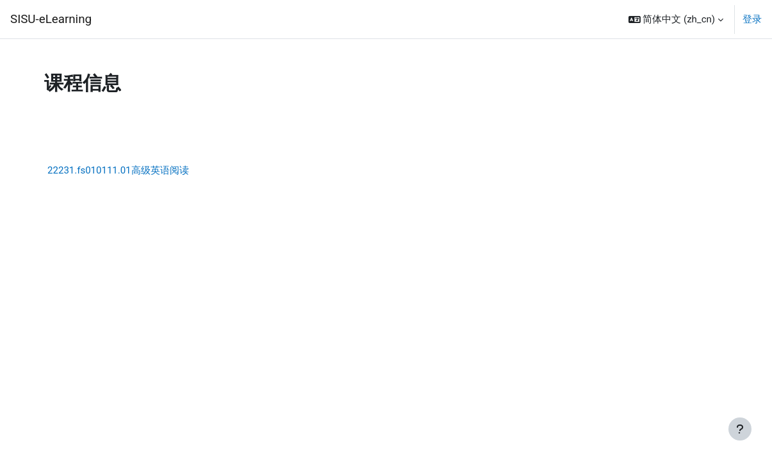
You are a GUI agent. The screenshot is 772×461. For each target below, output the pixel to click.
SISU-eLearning (51, 19)
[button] (676, 19)
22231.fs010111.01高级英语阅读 (119, 170)
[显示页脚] (739, 429)
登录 (752, 19)
